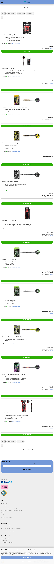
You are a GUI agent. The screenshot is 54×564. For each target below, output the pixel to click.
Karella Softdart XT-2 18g (8, 68)
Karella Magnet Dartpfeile (8, 35)
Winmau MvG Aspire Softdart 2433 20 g (12, 336)
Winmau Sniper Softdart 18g (9, 298)
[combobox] (11, 13)
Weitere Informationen (27, 561)
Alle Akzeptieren (27, 557)
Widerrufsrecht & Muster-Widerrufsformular (12, 510)
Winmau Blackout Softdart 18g (10, 181)
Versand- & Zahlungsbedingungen (10, 508)
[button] (2, 13)
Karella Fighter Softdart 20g (9, 220)
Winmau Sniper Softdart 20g (9, 259)
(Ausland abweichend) (16, 43)
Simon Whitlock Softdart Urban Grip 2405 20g (13, 374)
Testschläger (4, 540)
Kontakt (4, 505)
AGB (3, 512)
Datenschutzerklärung (32, 554)
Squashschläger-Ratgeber (7, 542)
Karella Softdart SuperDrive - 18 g (10, 413)
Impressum (4, 503)
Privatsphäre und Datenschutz (9, 515)
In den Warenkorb (27, 90)
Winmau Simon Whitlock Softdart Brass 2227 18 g (14, 107)
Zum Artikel (27, 51)
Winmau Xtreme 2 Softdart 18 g (10, 143)
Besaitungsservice (5, 538)
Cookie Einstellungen (7, 517)
